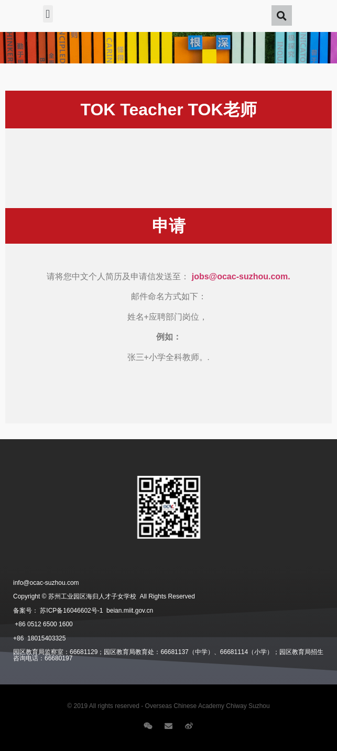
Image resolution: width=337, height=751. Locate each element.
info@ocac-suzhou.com (46, 582)
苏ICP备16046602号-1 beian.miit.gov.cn (96, 610)
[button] (48, 14)
